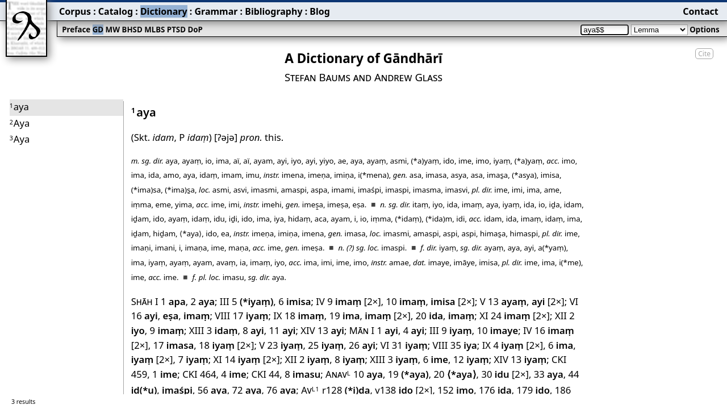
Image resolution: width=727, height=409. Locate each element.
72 (247, 390)
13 (507, 301)
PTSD (176, 29)
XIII (196, 330)
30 (495, 374)
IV (320, 301)
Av (310, 390)
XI (483, 315)
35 (463, 345)
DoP (194, 29)
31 (410, 345)
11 (282, 330)
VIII (222, 315)
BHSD (132, 29)
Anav (338, 374)
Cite (704, 54)
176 (495, 390)
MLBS (154, 29)
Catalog (115, 11)
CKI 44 (265, 374)
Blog (320, 11)
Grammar (215, 11)
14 (242, 359)
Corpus (75, 11)
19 (344, 315)
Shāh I (144, 301)
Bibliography (273, 11)
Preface (76, 29)
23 (285, 345)
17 (250, 315)
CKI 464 (199, 374)
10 (406, 301)
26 (362, 345)
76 (281, 390)
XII (561, 315)
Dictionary (163, 11)
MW (113, 29)
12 (471, 359)
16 (144, 315)
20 (429, 315)
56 (212, 390)
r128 (346, 390)
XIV (307, 330)
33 (548, 374)
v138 (394, 390)
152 (455, 390)
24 (510, 315)
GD (98, 29)
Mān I (361, 330)
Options (704, 29)
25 (326, 345)
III (224, 301)
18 (304, 315)
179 (533, 390)
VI (574, 301)
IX (277, 315)
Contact (700, 11)
